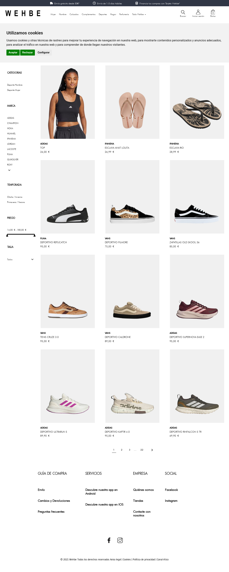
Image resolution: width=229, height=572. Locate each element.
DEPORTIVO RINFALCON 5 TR (185, 431)
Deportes (103, 14)
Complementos (89, 14)
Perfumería (124, 14)
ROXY (10, 164)
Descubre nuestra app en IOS (104, 504)
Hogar (113, 14)
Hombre (62, 14)
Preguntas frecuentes (51, 511)
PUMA (10, 154)
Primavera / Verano (16, 202)
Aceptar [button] (13, 52)
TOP (42, 147)
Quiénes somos (143, 490)
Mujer (53, 14)
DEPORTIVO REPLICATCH (53, 242)
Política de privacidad (144, 559)
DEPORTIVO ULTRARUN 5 (53, 431)
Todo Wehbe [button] (138, 14)
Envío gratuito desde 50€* (66, 3)
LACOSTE (11, 149)
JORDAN (11, 144)
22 (142, 449)
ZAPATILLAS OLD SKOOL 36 (184, 242)
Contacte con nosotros (141, 513)
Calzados (74, 14)
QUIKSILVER (12, 159)
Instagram (171, 501)
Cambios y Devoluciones (54, 501)
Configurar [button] (44, 52)
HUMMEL (11, 133)
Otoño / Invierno (14, 197)
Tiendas (138, 501)
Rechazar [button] (27, 52)
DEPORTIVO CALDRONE (118, 337)
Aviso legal (116, 559)
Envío (41, 490)
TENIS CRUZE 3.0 (49, 337)
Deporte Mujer (13, 90)
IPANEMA (11, 138)
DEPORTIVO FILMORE (116, 242)
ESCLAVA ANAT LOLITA (117, 147)
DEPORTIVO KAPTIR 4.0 (117, 431)
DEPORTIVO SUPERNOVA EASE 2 (187, 337)
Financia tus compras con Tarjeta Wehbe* (160, 3)
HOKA (10, 128)
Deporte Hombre (14, 84)
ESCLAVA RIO (177, 147)
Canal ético (163, 559)
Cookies (127, 559)
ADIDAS (10, 118)
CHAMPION (12, 123)
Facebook (171, 490)
